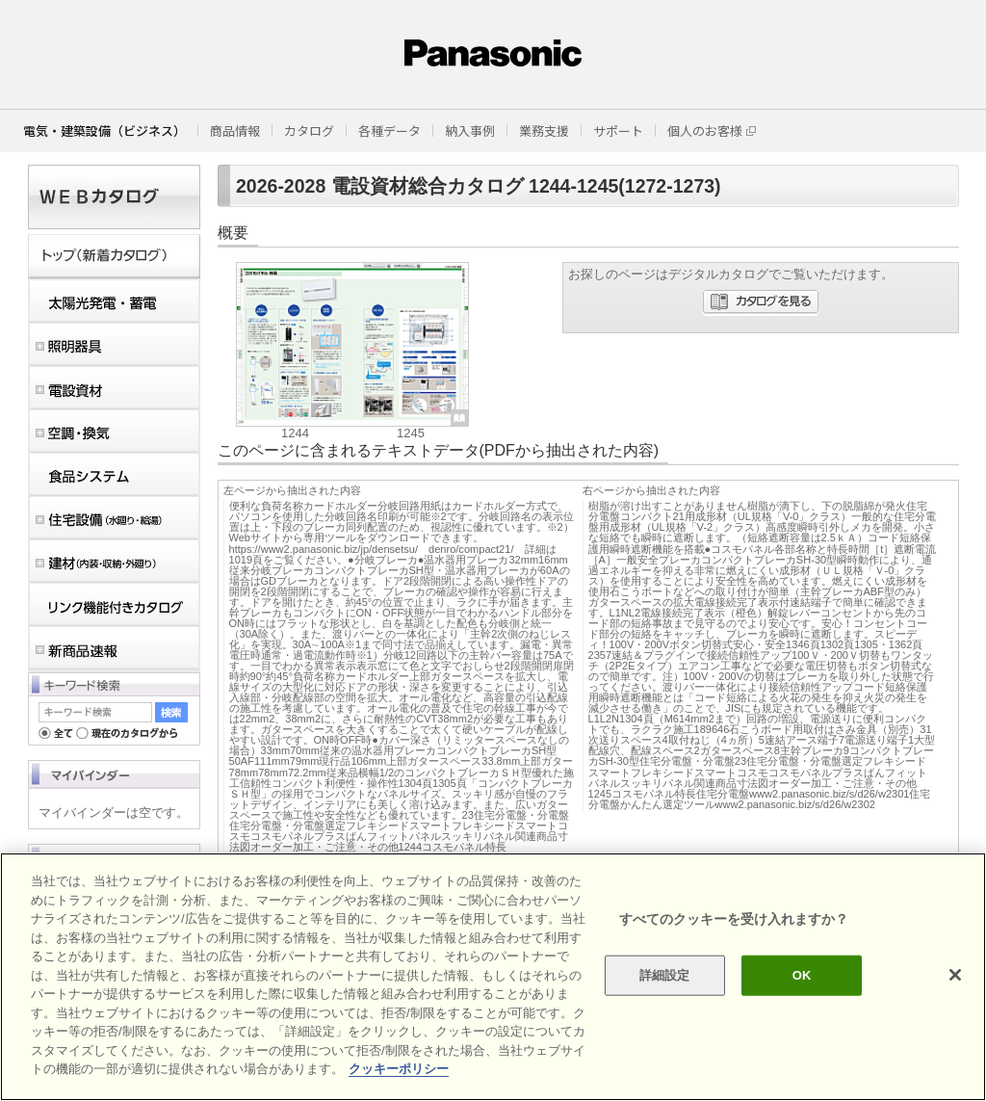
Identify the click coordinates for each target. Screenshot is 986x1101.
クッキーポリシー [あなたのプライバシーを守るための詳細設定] (399, 1069)
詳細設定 (664, 975)
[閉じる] (955, 975)
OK (802, 975)
